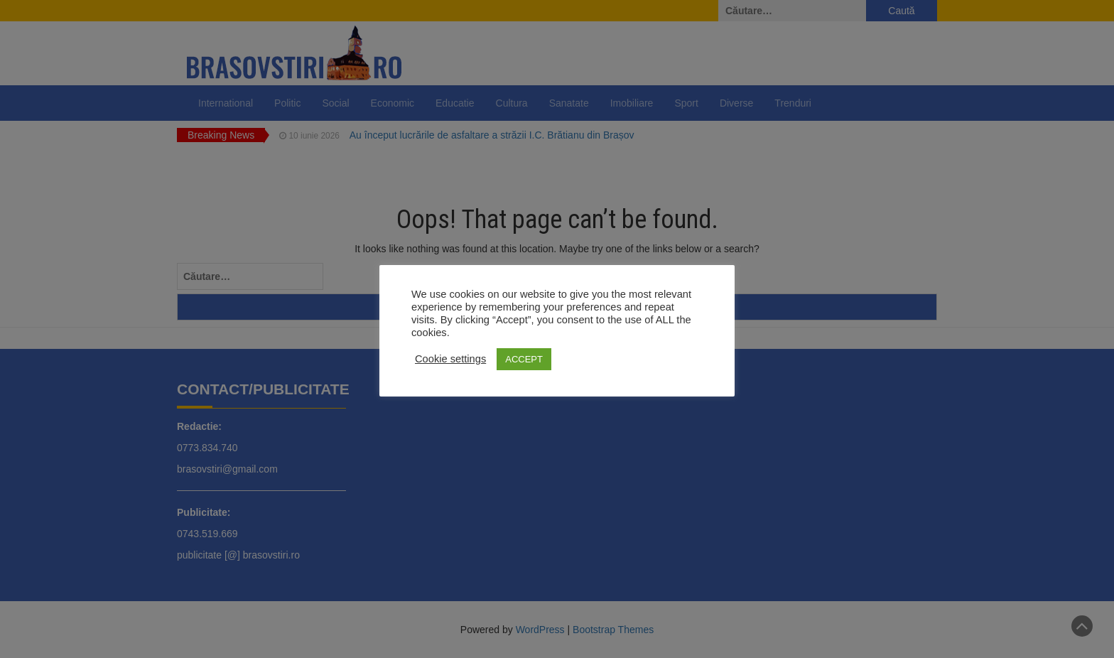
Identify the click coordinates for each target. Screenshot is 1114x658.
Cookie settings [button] (450, 359)
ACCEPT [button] (524, 359)
